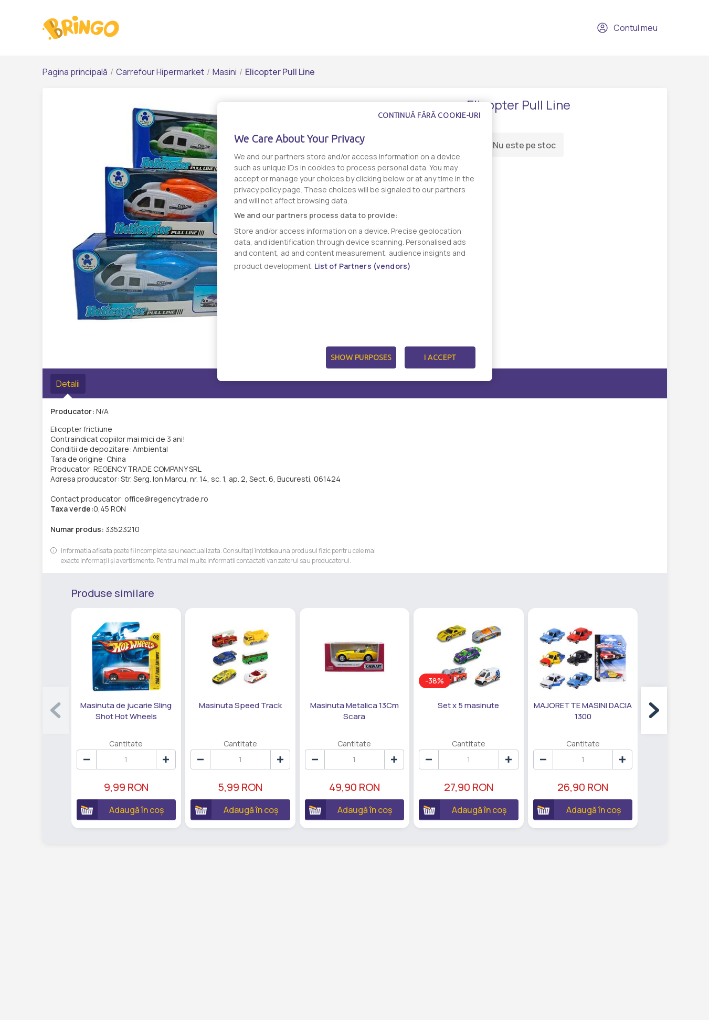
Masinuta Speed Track (240, 704)
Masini (225, 72)
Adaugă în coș (120, 808)
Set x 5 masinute (469, 704)
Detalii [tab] (68, 383)
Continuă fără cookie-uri (429, 115)
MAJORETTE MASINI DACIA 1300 (583, 710)
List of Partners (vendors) (362, 266)
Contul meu (627, 28)
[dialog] (354, 241)
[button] (654, 709)
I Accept (440, 357)
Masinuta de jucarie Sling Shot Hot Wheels (126, 710)
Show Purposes (361, 357)
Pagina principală (75, 72)
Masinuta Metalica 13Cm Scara (354, 710)
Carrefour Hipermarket (160, 72)
